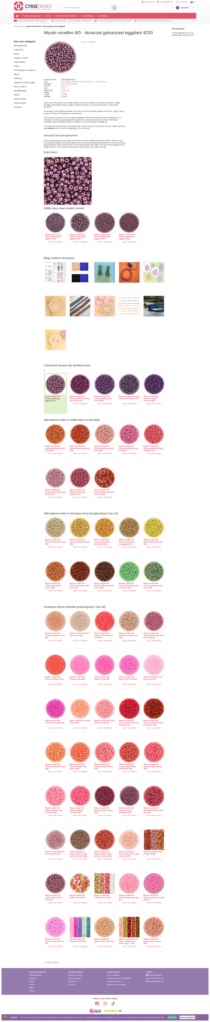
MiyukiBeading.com (155, 977)
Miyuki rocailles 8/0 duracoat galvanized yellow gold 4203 (99, 536)
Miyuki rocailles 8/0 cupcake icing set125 (76, 935)
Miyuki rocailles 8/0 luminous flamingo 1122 (54, 673)
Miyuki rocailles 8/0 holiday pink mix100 (76, 891)
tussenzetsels (20, 103)
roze (63, 86)
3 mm (63, 90)
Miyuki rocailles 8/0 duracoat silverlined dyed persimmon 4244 (146, 717)
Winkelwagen (178, 29)
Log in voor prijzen (88, 42)
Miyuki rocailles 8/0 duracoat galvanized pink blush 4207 (53, 443)
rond (63, 88)
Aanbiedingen (87, 16)
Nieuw (48, 16)
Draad (31, 977)
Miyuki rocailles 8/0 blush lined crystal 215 (77, 629)
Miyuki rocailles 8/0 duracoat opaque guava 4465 (147, 761)
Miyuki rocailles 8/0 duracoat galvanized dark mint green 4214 (123, 580)
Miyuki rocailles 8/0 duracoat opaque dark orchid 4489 (100, 393)
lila (67, 86)
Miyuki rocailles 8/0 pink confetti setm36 (147, 847)
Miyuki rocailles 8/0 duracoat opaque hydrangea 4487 (122, 805)
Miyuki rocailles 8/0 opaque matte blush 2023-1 (99, 936)
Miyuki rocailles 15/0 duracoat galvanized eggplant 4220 (123, 235)
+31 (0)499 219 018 (155, 974)
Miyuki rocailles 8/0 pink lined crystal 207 (147, 673)
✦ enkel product (100, 82)
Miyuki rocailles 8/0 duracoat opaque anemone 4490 (145, 393)
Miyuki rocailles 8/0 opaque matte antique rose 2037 (53, 892)
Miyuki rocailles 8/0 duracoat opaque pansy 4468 (101, 805)
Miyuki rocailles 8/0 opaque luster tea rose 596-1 (146, 936)
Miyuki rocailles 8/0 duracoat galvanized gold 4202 (76, 536)
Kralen (31, 980)
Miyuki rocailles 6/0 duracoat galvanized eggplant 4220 (76, 235)
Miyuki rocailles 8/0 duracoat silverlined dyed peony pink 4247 (76, 393)
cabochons (19, 50)
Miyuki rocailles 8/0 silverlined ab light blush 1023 (124, 630)
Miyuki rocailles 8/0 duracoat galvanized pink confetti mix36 (99, 486)
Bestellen (182, 7)
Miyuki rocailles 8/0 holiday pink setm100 (100, 891)
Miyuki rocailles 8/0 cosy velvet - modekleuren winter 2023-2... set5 (124, 936)
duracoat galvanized (69, 84)
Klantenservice (181, 2)
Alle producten (19, 26)
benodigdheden (20, 46)
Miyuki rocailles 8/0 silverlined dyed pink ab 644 (54, 936)
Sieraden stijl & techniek (66, 16)
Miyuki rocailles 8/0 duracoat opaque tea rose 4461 (53, 761)
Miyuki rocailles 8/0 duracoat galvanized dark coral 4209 (99, 443)
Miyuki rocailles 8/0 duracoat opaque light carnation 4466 (53, 805)
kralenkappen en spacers (25, 70)
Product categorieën (32, 16)
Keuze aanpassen (187, 1017)
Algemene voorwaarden (116, 980)
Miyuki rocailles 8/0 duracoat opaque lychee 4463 (101, 761)
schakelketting (20, 91)
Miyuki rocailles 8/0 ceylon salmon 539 (75, 716)
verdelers (18, 107)
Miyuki (31, 984)
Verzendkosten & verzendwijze (119, 974)
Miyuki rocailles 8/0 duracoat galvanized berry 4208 (76, 443)
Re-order (71, 980)
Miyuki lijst (72, 977)
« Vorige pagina (51, 958)
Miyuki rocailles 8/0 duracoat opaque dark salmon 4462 (76, 761)
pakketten (18, 78)
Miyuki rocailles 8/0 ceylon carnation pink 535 (100, 717)
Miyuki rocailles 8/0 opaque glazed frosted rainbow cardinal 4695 (100, 848)
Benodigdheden (35, 971)
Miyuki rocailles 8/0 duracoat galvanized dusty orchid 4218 (53, 486)
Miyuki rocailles (71, 82)
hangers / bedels (21, 58)
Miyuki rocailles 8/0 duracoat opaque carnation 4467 (75, 805)
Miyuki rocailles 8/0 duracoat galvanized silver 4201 (53, 536)
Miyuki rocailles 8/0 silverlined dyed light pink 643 (123, 892)
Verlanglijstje (165, 2)
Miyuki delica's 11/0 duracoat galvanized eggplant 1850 (53, 235)
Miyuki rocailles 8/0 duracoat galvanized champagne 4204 (122, 536)
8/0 (68, 90)
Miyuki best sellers (75, 971)
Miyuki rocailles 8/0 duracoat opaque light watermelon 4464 (123, 761)
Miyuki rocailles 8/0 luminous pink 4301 (99, 673)
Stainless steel (20, 99)
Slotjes (32, 987)
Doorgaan (172, 1017)
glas (62, 82)
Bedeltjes (32, 974)
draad (16, 54)
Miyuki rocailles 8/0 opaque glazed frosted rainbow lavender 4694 (77, 848)
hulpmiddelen (20, 62)
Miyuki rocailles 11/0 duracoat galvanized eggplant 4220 (99, 235)
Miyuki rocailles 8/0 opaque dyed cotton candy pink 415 (146, 892)
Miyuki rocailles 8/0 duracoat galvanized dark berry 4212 (76, 580)
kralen (16, 66)
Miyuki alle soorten (86, 82)
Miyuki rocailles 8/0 (52, 391)
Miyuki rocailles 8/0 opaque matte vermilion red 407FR (101, 630)
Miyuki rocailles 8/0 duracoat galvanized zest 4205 (146, 536)
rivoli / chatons (20, 86)
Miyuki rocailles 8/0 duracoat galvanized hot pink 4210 (124, 443)
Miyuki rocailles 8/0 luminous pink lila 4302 (124, 673)
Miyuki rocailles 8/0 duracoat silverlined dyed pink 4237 (145, 805)
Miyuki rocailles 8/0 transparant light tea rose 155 (53, 630)
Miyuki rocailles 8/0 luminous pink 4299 (75, 673)
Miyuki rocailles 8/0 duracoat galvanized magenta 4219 (76, 486)
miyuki (16, 74)
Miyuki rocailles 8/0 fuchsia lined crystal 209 (54, 716)
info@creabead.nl (154, 971)
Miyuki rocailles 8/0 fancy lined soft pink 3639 (53, 848)
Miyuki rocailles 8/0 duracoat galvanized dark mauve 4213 (99, 580)
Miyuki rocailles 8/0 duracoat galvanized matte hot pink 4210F (146, 630)
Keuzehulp (103, 16)
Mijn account (148, 2)
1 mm (63, 92)
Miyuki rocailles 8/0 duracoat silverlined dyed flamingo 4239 (122, 717)
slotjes (17, 95)
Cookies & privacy (114, 977)
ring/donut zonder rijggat (24, 82)
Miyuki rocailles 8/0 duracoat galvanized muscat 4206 (53, 580)
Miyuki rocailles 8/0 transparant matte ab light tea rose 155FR (123, 848)
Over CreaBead (113, 971)
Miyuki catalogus (74, 974)
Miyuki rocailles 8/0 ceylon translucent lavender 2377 (122, 393)
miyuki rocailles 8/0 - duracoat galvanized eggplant (45, 26)
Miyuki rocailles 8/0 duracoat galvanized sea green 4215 (147, 580)
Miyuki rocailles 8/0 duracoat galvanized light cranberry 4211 (146, 443)
